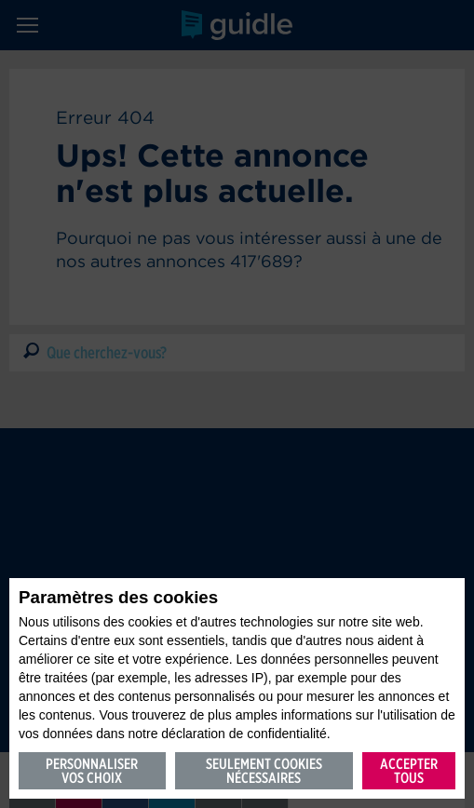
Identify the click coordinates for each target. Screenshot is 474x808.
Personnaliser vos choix (92, 771)
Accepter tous (409, 771)
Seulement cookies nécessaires (264, 771)
